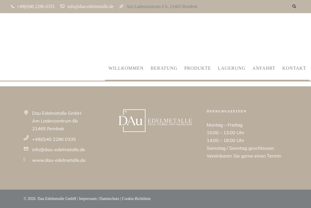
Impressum (88, 199)
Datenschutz (109, 199)
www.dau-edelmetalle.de (58, 160)
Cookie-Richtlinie (136, 199)
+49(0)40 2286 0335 (54, 139)
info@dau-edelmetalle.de (58, 149)
